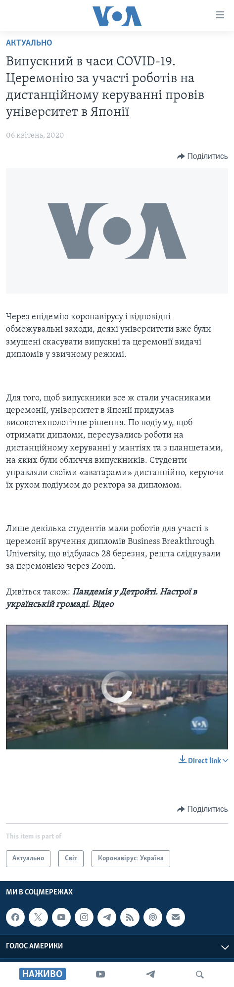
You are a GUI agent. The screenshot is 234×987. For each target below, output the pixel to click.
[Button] (202, 156)
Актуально (29, 43)
